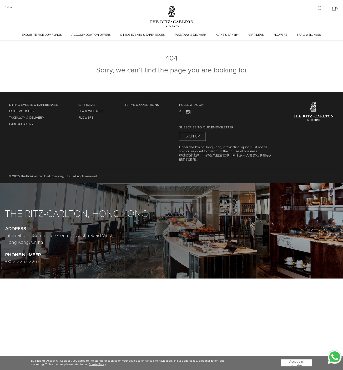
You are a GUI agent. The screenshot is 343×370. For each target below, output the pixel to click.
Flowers (280, 34)
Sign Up (193, 136)
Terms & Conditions (142, 104)
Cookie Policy (97, 364)
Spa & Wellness (309, 34)
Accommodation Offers (91, 34)
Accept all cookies (296, 363)
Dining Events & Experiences (142, 34)
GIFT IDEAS (256, 34)
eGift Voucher (22, 111)
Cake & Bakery (227, 34)
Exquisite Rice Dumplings (42, 34)
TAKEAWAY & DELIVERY (190, 34)
